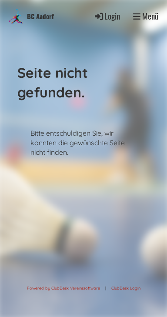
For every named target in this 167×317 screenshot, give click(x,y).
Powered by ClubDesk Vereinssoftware (63, 288)
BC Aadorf (40, 16)
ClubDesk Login (125, 288)
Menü (145, 16)
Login (107, 16)
